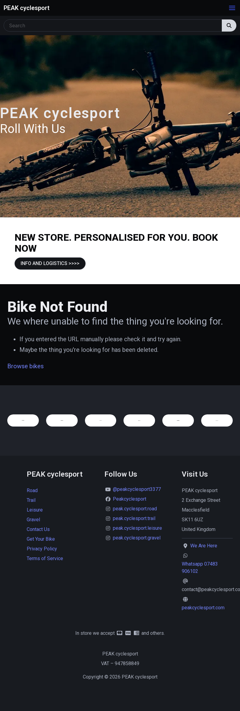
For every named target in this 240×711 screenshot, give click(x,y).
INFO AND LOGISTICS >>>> (50, 263)
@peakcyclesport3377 (137, 489)
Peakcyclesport (129, 499)
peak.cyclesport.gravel (137, 538)
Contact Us (38, 529)
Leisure (35, 510)
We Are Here (203, 546)
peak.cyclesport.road (135, 509)
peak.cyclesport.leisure (137, 528)
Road (32, 490)
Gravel (33, 519)
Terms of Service (45, 558)
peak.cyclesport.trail (134, 518)
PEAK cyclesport (26, 8)
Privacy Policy (42, 549)
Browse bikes (25, 366)
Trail (31, 500)
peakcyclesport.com (203, 608)
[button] (232, 8)
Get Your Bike (41, 539)
